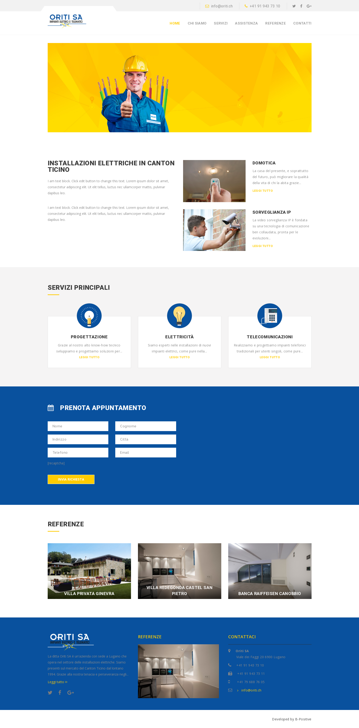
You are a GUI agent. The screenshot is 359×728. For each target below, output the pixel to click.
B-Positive (303, 718)
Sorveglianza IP (272, 212)
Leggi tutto (263, 190)
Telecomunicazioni (270, 336)
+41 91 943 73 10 (262, 6)
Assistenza (246, 23)
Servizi (221, 23)
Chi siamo (197, 23)
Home (175, 23)
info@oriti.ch (219, 6)
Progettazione (89, 336)
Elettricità (179, 336)
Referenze (275, 23)
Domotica (264, 162)
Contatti (302, 23)
